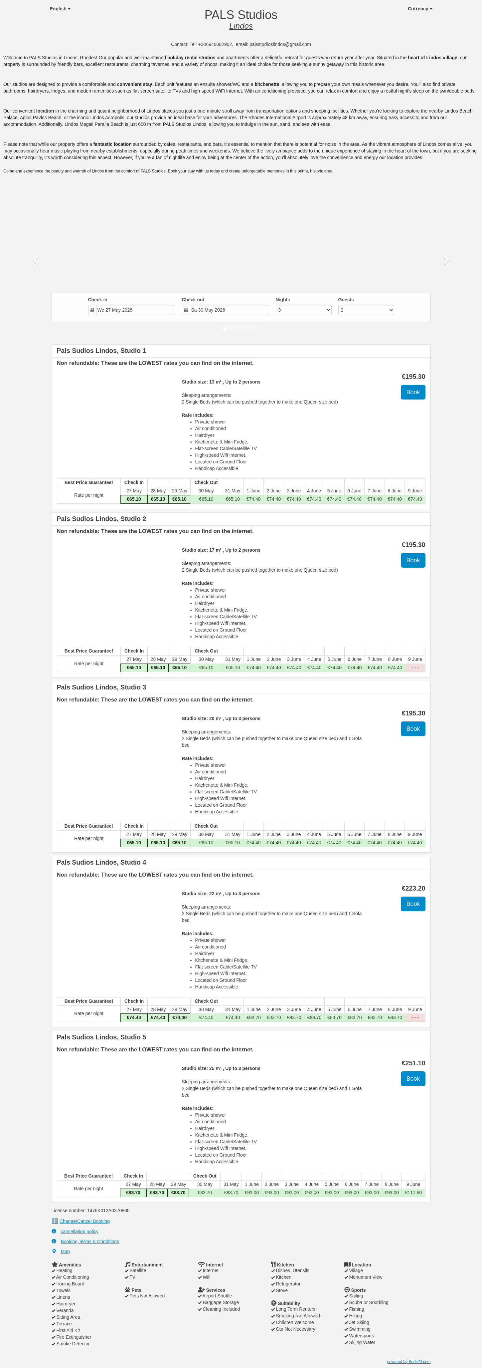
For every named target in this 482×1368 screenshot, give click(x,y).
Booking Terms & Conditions (85, 1241)
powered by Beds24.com (409, 1361)
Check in (97, 299)
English (60, 8)
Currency (420, 8)
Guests (346, 299)
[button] (36, 259)
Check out (193, 299)
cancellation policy (75, 1231)
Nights (283, 299)
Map (61, 1251)
